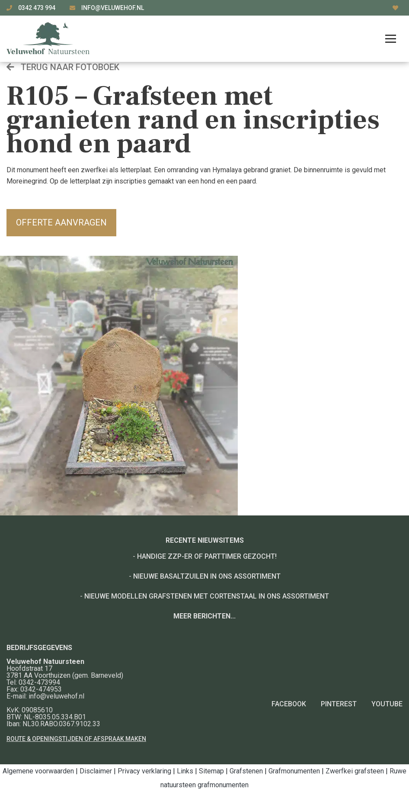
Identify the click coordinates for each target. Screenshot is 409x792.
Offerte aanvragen (61, 222)
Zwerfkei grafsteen (355, 771)
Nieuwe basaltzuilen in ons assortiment (207, 576)
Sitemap (211, 771)
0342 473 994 (37, 7)
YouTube (387, 704)
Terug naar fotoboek (62, 67)
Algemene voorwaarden (38, 771)
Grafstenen (246, 771)
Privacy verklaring (144, 771)
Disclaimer (96, 771)
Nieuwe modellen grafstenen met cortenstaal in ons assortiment (206, 596)
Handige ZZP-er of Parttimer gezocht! (207, 556)
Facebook (289, 704)
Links (185, 771)
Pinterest (339, 704)
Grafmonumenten (294, 771)
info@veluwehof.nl (112, 7)
